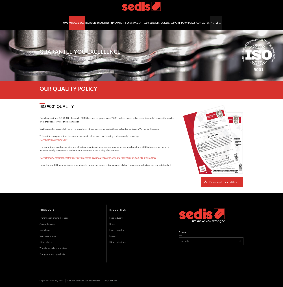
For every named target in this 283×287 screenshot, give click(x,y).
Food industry (116, 217)
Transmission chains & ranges (54, 217)
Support (175, 22)
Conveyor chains (48, 236)
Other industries (117, 242)
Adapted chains (47, 224)
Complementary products (52, 254)
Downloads (188, 22)
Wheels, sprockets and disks (53, 248)
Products (90, 22)
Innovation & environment (126, 22)
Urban (112, 224)
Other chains (46, 242)
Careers (165, 22)
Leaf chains (45, 230)
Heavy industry (116, 230)
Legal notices (110, 280)
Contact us (203, 22)
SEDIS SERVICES (152, 22)
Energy (112, 236)
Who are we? (76, 22)
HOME (65, 22)
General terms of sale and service (84, 280)
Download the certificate (222, 182)
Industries (103, 22)
